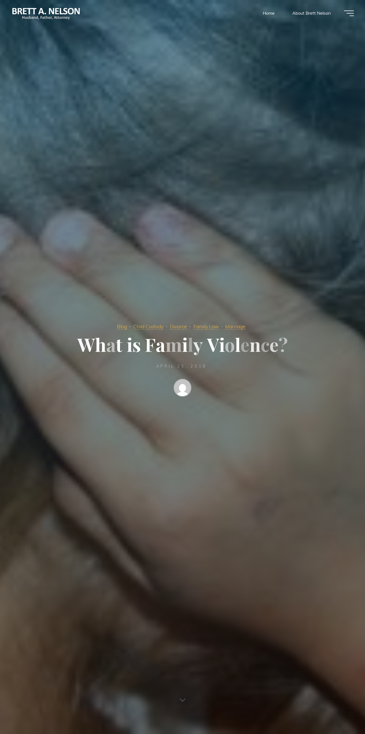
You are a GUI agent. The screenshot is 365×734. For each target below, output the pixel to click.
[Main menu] (349, 13)
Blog (122, 326)
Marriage (235, 326)
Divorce (178, 326)
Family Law (206, 326)
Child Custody (148, 326)
